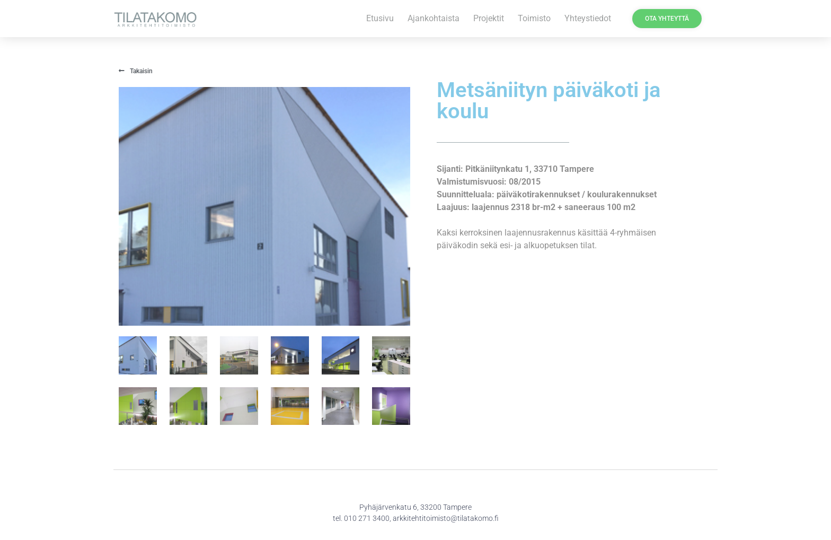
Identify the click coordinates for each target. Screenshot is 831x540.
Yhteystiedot (587, 18)
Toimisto (534, 18)
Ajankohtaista (433, 18)
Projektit (488, 18)
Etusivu (380, 18)
